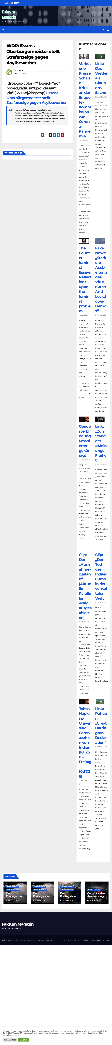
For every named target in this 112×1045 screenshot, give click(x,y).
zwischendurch (95, 940)
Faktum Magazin (18, 924)
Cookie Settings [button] (10, 1040)
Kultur (85, 940)
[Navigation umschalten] (108, 30)
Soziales (97, 889)
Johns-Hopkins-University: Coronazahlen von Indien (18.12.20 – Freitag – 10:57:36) (85, 742)
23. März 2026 (67, 900)
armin (21, 70)
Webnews (106, 940)
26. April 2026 (13, 900)
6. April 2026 (40, 900)
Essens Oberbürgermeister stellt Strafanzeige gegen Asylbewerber (36, 98)
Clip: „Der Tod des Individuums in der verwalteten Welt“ (101, 576)
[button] (103, 30)
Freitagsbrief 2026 (13, 889)
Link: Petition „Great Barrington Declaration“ (101, 725)
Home (62, 940)
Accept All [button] (23, 1040)
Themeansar (49, 940)
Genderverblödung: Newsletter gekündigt (85, 441)
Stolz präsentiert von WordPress (14, 940)
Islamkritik (77, 940)
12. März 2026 (94, 900)
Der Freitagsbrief (12, 886)
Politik (90, 889)
